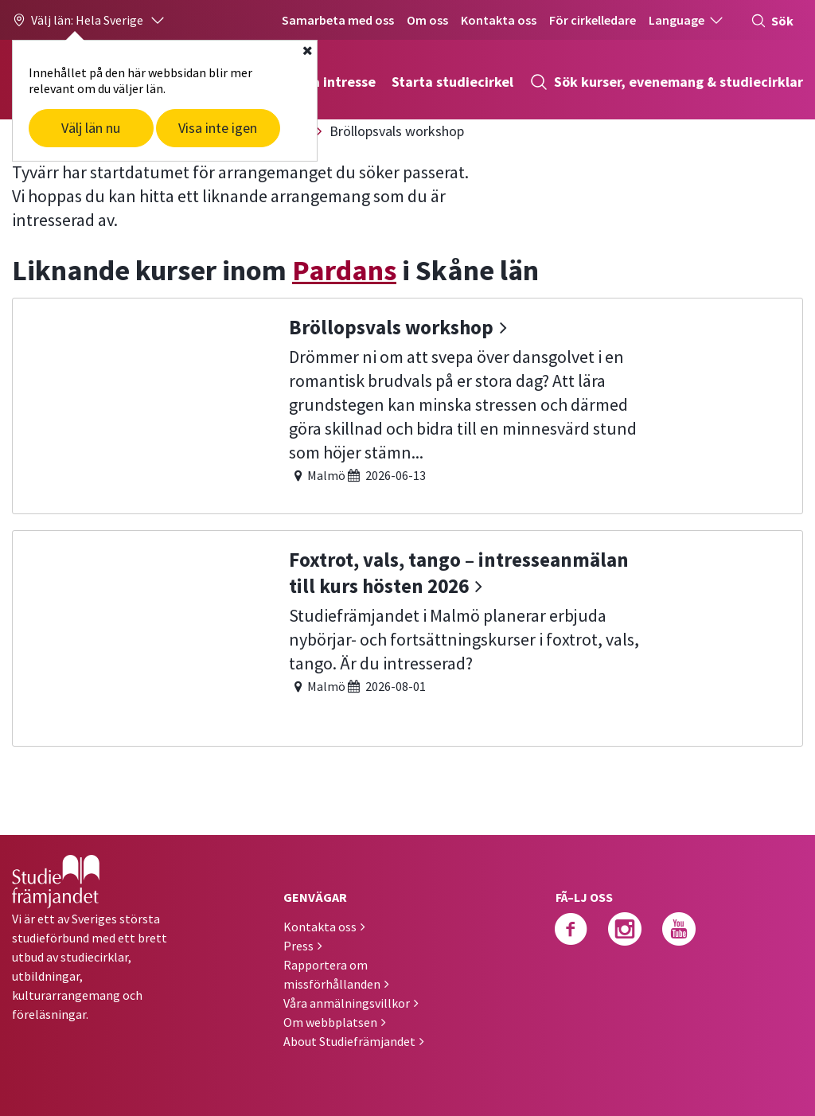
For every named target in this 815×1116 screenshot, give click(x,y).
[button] (89, 19)
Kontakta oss (498, 20)
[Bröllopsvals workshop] (407, 404)
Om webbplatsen (330, 1022)
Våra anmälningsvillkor (346, 1003)
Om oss (427, 20)
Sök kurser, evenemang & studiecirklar (666, 82)
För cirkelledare (592, 20)
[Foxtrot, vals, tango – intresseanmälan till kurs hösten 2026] (407, 636)
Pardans (344, 270)
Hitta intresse (331, 81)
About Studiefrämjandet (349, 1041)
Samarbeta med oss (338, 20)
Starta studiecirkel (452, 81)
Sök (772, 21)
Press (298, 946)
